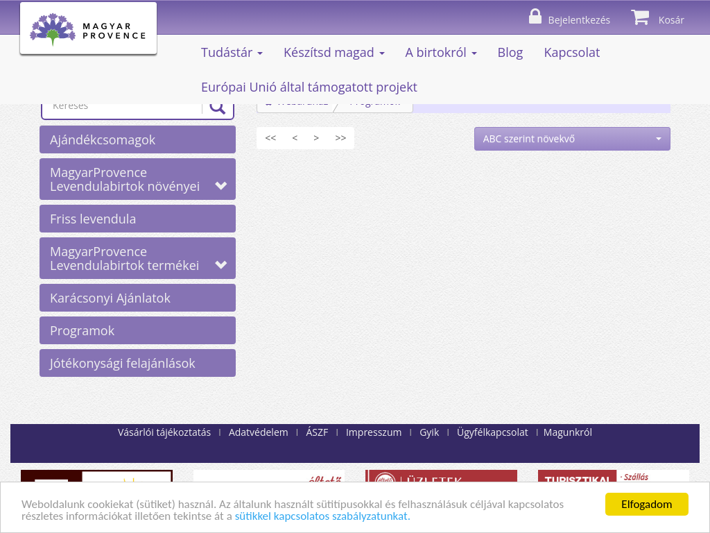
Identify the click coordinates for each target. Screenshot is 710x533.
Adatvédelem (258, 432)
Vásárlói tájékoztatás (164, 432)
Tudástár (232, 52)
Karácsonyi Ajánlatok (110, 297)
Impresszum (373, 432)
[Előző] (295, 138)
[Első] (270, 138)
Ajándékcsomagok (102, 139)
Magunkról (568, 432)
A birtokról (441, 52)
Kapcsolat (572, 52)
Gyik (429, 432)
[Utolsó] (340, 138)
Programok (82, 330)
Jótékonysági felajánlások (123, 363)
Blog (510, 52)
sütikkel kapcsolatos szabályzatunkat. (322, 516)
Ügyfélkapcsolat (492, 432)
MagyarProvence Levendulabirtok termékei (138, 258)
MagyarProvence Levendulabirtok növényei (138, 179)
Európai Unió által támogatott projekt (309, 86)
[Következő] (316, 138)
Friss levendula (93, 218)
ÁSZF (317, 432)
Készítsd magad (334, 52)
